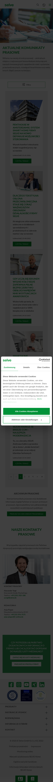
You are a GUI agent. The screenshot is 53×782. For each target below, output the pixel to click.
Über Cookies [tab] (43, 367)
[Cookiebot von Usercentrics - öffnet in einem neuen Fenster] (39, 360)
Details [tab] (26, 367)
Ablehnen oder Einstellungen (27, 420)
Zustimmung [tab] (9, 367)
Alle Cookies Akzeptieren (26, 411)
